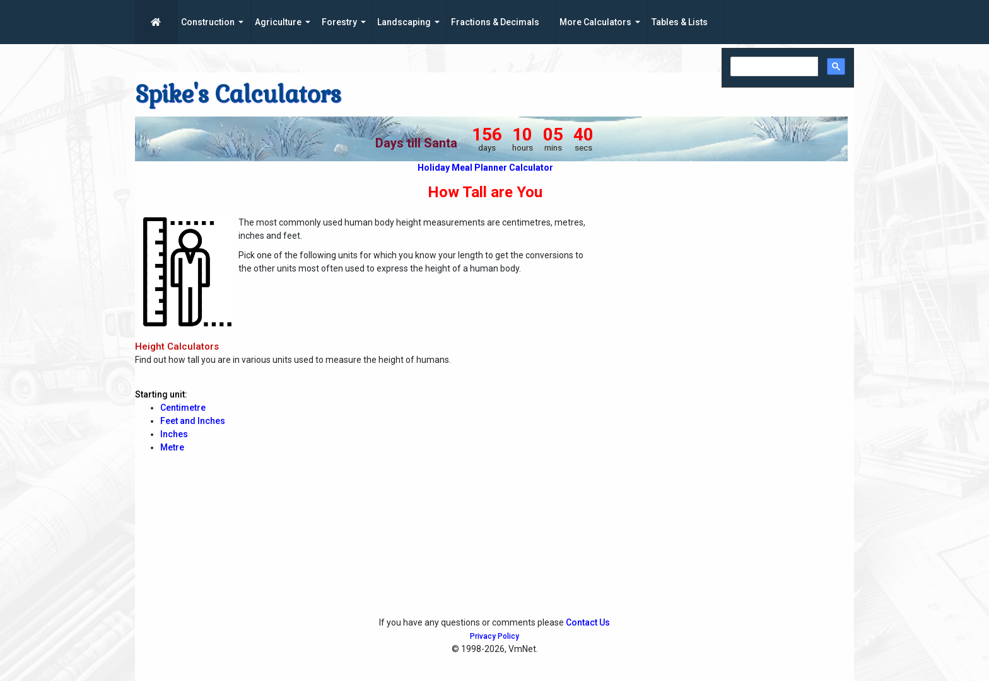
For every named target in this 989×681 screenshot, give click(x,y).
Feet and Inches (192, 421)
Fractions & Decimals (495, 22)
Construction (208, 22)
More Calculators (595, 22)
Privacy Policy (494, 636)
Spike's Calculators (238, 94)
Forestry (339, 22)
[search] (773, 67)
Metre (172, 447)
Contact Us (588, 622)
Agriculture (278, 22)
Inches (174, 434)
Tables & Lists (680, 22)
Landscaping (404, 22)
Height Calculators (177, 346)
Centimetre (183, 408)
